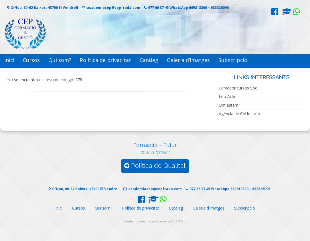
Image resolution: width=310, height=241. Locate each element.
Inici (9, 60)
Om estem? (229, 105)
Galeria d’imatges (188, 60)
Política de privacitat (105, 60)
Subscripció (232, 60)
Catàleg (149, 60)
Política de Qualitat (155, 165)
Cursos (31, 60)
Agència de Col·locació (239, 113)
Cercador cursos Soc (238, 88)
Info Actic (227, 96)
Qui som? (59, 60)
